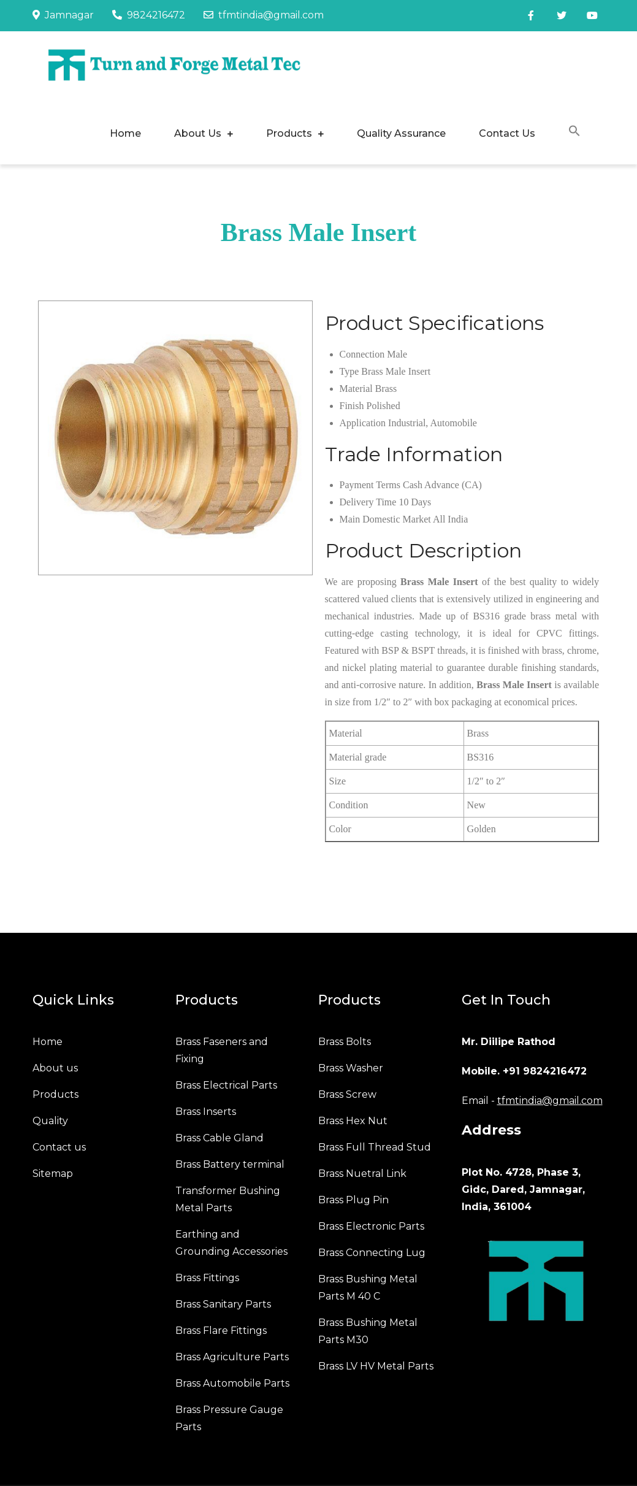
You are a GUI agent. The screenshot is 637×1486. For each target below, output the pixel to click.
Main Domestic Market (385, 519)
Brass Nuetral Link (362, 1173)
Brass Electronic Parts (371, 1226)
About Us (197, 133)
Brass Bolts (344, 1041)
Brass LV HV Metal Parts (375, 1366)
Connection (362, 354)
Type (349, 371)
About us (55, 1068)
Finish (352, 405)
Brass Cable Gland (219, 1138)
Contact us (59, 1147)
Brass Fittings (207, 1278)
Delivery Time (368, 502)
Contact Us (507, 133)
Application (363, 423)
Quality (50, 1121)
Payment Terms (370, 485)
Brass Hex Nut (352, 1121)
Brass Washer (350, 1068)
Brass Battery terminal (229, 1164)
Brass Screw (347, 1094)
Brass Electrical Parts (226, 1085)
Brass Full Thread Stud (374, 1147)
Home (125, 133)
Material (356, 388)
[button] (574, 132)
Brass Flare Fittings (221, 1330)
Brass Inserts (205, 1111)
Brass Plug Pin (353, 1200)
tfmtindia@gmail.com (264, 15)
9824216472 (148, 15)
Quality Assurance (401, 133)
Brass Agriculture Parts (232, 1357)
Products (289, 133)
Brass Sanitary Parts (223, 1304)
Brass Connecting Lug (371, 1252)
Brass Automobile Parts (232, 1383)
